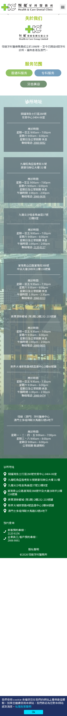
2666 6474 (39, 395)
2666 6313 (39, 298)
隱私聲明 (33, 549)
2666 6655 (39, 345)
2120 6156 (14, 533)
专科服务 (47, 72)
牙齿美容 (33, 84)
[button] (63, 7)
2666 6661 (14, 540)
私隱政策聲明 (23, 706)
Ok (33, 712)
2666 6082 (39, 143)
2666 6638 (39, 196)
